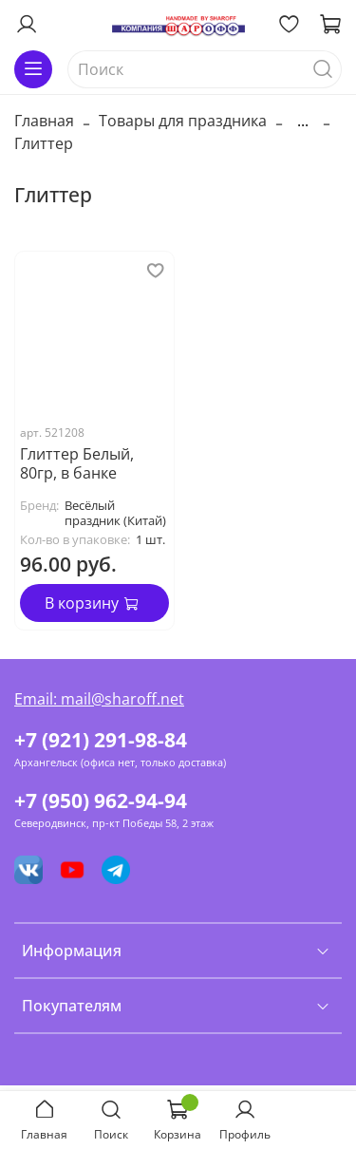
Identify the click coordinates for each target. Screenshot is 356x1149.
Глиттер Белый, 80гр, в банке (77, 463)
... (303, 120)
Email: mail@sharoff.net (99, 698)
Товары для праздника (183, 120)
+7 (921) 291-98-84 (100, 739)
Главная (44, 120)
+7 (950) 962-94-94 (100, 800)
